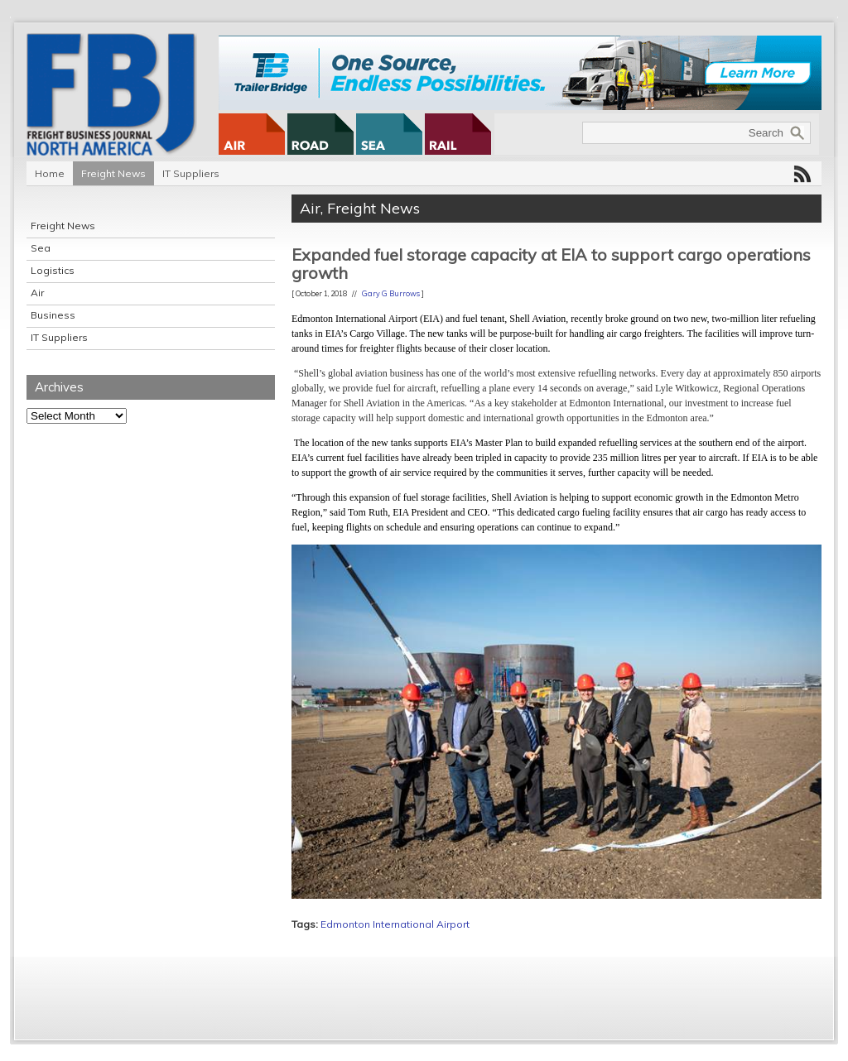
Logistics (53, 270)
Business (53, 315)
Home (50, 173)
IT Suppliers (190, 173)
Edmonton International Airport (395, 924)
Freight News (113, 173)
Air (37, 292)
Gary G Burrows (391, 293)
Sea (41, 248)
